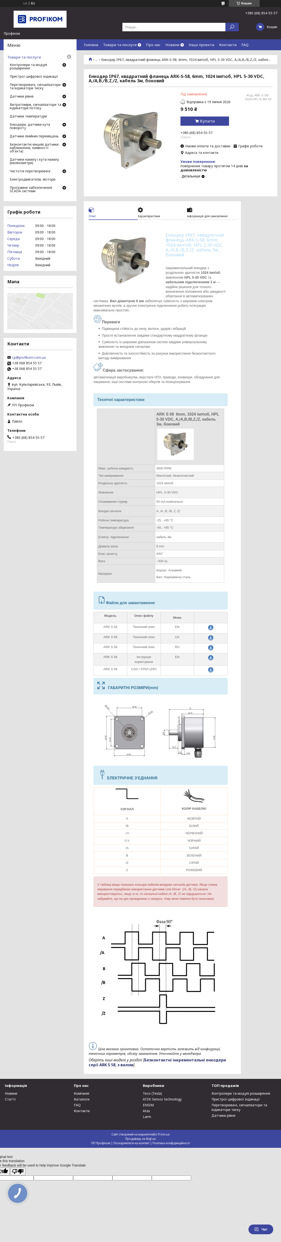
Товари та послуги (119, 44)
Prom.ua (164, 1134)
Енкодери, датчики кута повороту (30, 126)
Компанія (81, 1093)
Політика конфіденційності (171, 1143)
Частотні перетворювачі (30, 171)
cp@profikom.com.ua (29, 357)
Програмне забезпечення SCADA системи (31, 189)
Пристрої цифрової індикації (34, 77)
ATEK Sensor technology (162, 1099)
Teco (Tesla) (152, 1093)
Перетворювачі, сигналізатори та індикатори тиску (35, 86)
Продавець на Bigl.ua (140, 1139)
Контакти (228, 44)
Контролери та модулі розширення (28, 66)
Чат (260, 1229)
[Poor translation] (18, 1171)
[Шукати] (232, 27)
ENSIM (148, 1105)
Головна (91, 44)
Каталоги (81, 1099)
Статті (10, 1099)
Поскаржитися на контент (131, 1143)
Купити (207, 121)
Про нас (153, 44)
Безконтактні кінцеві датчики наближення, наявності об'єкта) (34, 148)
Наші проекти (201, 44)
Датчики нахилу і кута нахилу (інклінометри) (34, 161)
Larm (147, 1116)
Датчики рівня (22, 97)
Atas (146, 1111)
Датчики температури (28, 116)
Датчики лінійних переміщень (34, 136)
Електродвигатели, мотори (32, 180)
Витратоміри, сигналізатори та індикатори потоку (35, 106)
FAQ (244, 44)
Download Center (99, 55)
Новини (172, 44)
